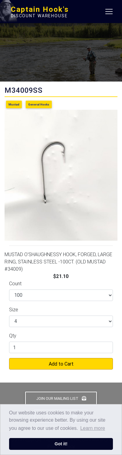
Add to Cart (61, 364)
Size (13, 309)
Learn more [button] (92, 428)
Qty (12, 336)
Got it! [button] (60, 443)
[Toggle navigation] (109, 11)
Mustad (13, 104)
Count (15, 283)
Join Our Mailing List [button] (61, 398)
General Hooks (38, 104)
